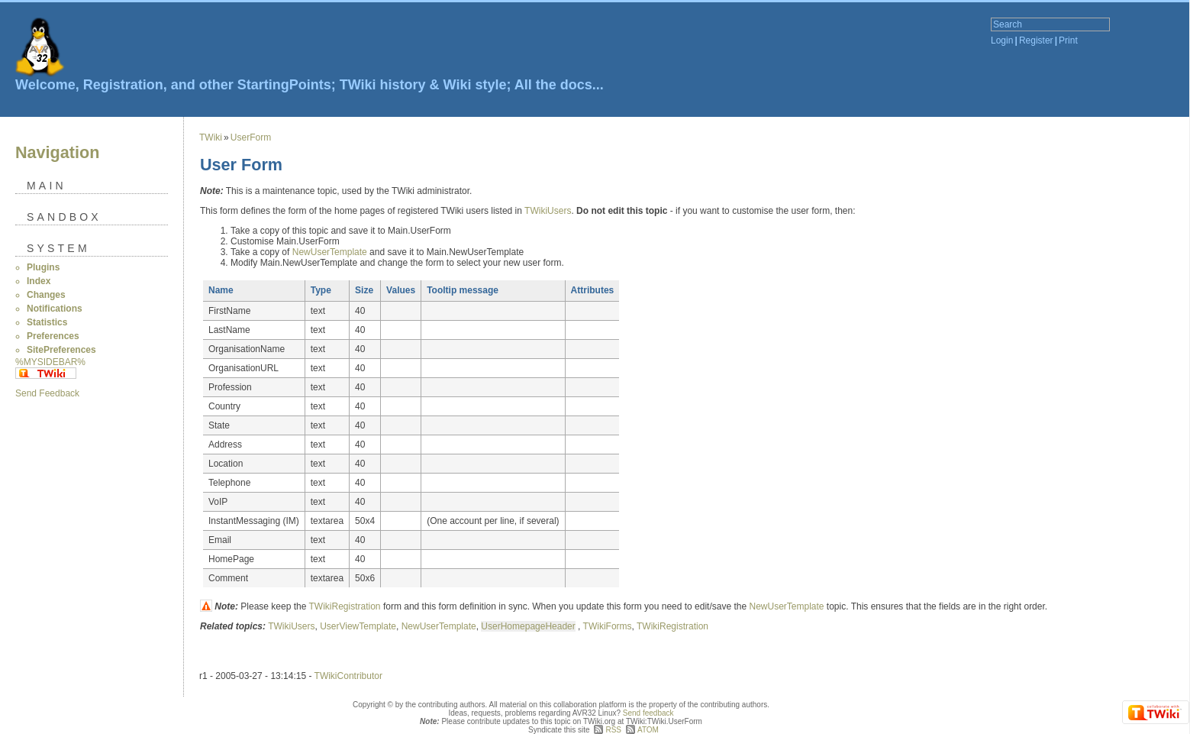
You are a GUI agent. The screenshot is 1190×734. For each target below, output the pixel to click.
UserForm (251, 137)
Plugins (43, 267)
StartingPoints (284, 84)
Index (38, 281)
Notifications (54, 308)
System (58, 248)
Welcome (45, 84)
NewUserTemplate (329, 252)
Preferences (53, 336)
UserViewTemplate (358, 626)
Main (46, 185)
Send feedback (648, 713)
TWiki (210, 137)
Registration (123, 84)
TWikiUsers (547, 210)
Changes (46, 294)
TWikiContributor (348, 676)
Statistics (47, 322)
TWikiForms (607, 626)
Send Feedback (47, 393)
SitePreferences (61, 349)
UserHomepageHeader (528, 626)
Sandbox (64, 217)
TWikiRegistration (345, 606)
